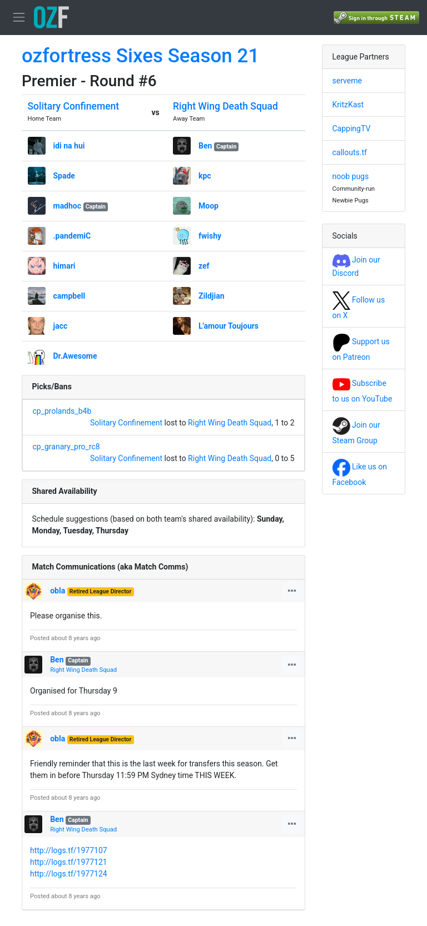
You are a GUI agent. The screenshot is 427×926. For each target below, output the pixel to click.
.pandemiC (72, 235)
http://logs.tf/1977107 (68, 850)
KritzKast (348, 104)
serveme (347, 80)
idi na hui (69, 145)
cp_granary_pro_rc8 (66, 446)
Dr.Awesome (75, 355)
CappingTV (351, 128)
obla (57, 590)
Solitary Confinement (74, 106)
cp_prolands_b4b (62, 411)
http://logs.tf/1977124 (68, 873)
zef (204, 265)
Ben (205, 145)
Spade (64, 175)
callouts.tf (349, 152)
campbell (69, 295)
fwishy (209, 235)
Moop (208, 205)
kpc (204, 175)
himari (64, 265)
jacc (60, 325)
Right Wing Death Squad (225, 106)
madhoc (67, 205)
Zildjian (211, 295)
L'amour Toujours (228, 325)
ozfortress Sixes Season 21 (140, 55)
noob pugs (350, 176)
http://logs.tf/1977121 (68, 862)
